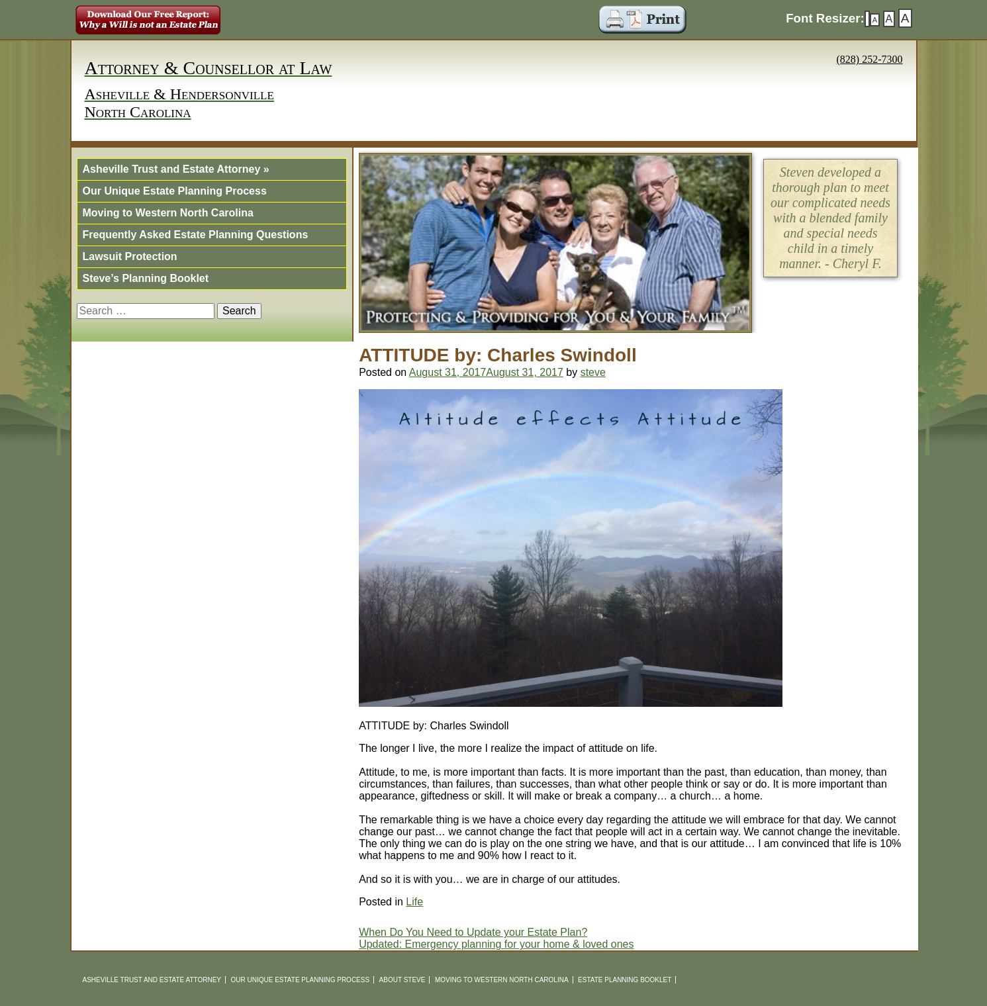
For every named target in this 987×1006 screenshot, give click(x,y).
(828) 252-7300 (870, 59)
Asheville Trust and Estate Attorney (176, 169)
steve (593, 372)
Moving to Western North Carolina (168, 212)
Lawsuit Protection (130, 256)
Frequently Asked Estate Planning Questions (195, 234)
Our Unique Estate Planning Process (175, 191)
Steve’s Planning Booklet (146, 278)
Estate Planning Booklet (624, 979)
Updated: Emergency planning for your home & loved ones (496, 944)
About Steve (402, 979)
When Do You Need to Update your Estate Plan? (473, 932)
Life (414, 901)
